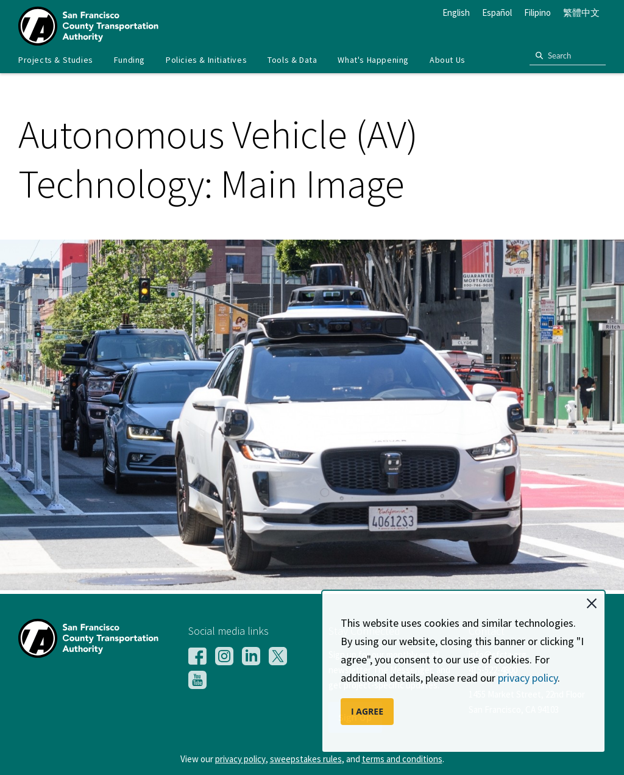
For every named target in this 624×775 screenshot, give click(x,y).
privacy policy (528, 678)
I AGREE (367, 711)
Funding (129, 59)
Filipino (537, 12)
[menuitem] (55, 60)
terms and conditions (402, 759)
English (456, 12)
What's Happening (373, 59)
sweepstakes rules (306, 759)
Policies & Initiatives (206, 59)
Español (497, 12)
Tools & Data (292, 59)
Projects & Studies (55, 59)
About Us (448, 59)
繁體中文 (581, 12)
